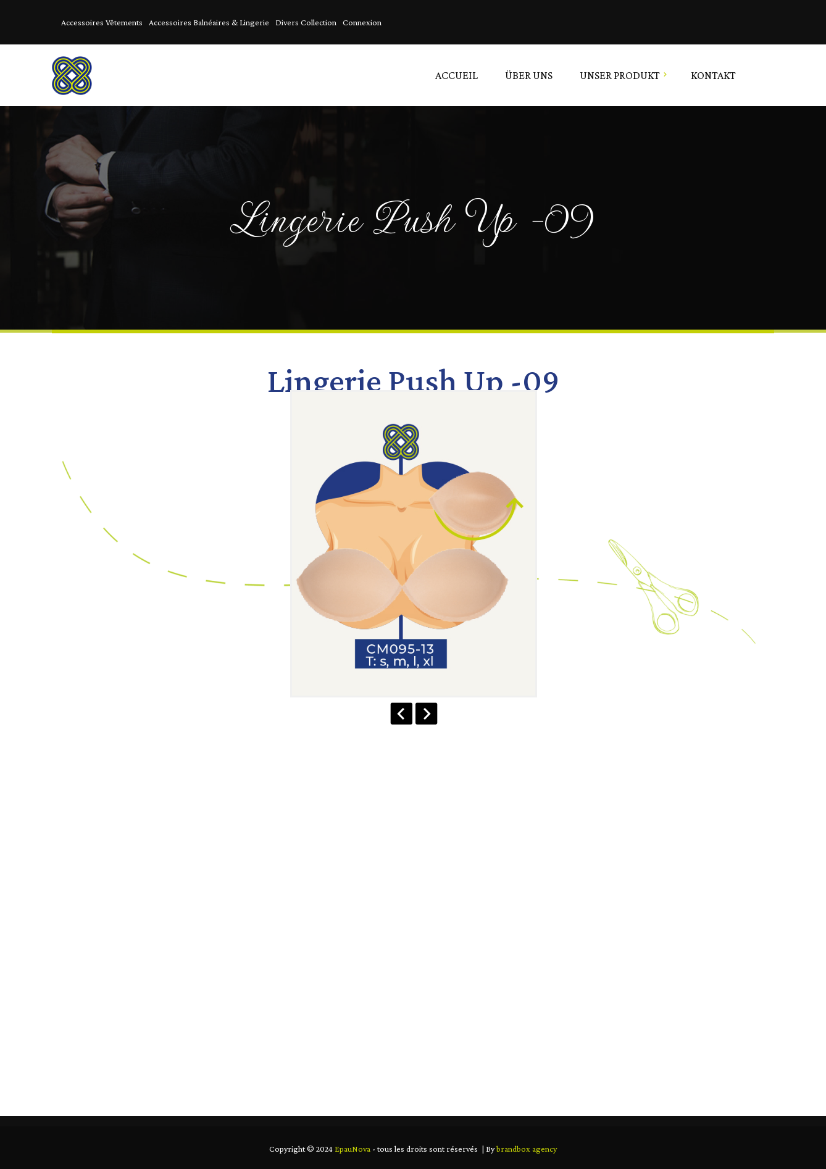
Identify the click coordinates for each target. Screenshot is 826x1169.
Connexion (362, 22)
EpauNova (352, 1149)
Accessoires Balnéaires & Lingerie (209, 22)
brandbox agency (526, 1149)
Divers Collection (305, 22)
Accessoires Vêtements (102, 22)
